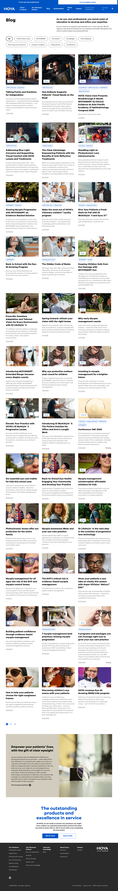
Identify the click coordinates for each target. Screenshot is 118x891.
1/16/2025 (45, 391)
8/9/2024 (45, 499)
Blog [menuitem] (48, 9)
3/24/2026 (9, 114)
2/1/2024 (9, 599)
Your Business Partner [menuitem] (37, 9)
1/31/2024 (45, 594)
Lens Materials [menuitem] (13, 866)
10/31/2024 (10, 446)
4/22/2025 (9, 341)
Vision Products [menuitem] (23, 9)
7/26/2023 (9, 710)
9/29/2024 (45, 449)
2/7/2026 (81, 118)
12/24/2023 (82, 602)
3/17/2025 (81, 338)
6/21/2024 (9, 549)
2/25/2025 (9, 394)
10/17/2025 (9, 232)
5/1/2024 (45, 548)
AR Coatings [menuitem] (13, 870)
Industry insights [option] (38, 45)
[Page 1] (7, 724)
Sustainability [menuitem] (59, 9)
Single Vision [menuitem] (13, 853)
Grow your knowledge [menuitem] (33, 865)
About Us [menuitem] (69, 9)
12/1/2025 (45, 178)
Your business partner (19, 785)
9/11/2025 (81, 225)
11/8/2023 (9, 649)
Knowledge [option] (70, 39)
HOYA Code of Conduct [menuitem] (100, 886)
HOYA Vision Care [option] (23, 39)
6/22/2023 (45, 718)
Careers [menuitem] (79, 9)
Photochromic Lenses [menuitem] (16, 857)
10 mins (108, 448)
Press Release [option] (86, 39)
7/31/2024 (81, 499)
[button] (10, 878)
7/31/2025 (9, 279)
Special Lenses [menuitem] (13, 863)
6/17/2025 (45, 278)
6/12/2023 (81, 707)
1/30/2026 (9, 175)
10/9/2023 (45, 654)
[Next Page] (14, 724)
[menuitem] (114, 9)
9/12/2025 (45, 230)
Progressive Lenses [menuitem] (15, 850)
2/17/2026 (45, 114)
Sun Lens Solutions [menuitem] (15, 860)
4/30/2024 (82, 549)
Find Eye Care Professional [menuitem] (89, 8)
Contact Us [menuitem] (105, 8)
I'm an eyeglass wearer (88, 2)
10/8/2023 (81, 663)
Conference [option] (71, 45)
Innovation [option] (56, 39)
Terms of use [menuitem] (87, 886)
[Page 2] (11, 724)
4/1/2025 (45, 336)
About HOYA (67, 836)
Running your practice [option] (17, 45)
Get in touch (50, 836)
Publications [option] (55, 45)
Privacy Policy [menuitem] (77, 886)
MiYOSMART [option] (41, 39)
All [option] (9, 39)
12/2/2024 (81, 391)
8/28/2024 (9, 498)
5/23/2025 (82, 289)
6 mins (108, 663)
